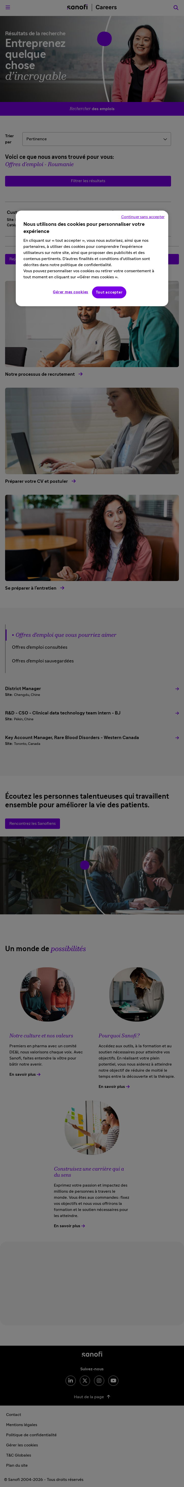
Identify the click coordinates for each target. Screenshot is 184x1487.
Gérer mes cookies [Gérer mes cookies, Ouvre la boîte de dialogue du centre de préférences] (70, 292)
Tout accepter (109, 292)
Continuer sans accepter (142, 217)
